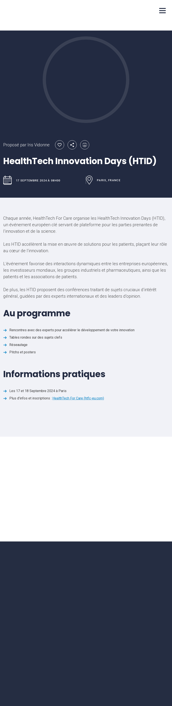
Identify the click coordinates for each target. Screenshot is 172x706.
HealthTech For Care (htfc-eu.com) (78, 398)
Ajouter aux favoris (59, 144)
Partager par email (72, 144)
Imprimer (84, 144)
